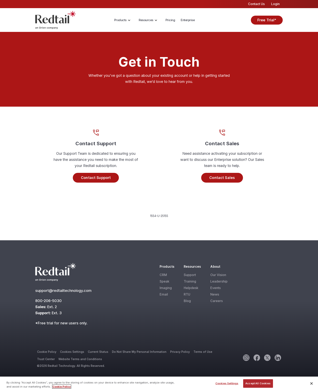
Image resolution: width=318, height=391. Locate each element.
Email (164, 294)
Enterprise (188, 20)
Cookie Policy (46, 351)
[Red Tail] (55, 20)
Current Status (98, 351)
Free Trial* (266, 20)
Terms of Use (202, 351)
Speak (164, 281)
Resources (146, 20)
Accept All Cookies (258, 383)
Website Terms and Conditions (80, 359)
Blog (187, 301)
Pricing (170, 20)
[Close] (311, 383)
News (214, 294)
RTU (187, 294)
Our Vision (218, 275)
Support (190, 275)
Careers (216, 301)
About (215, 266)
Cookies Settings (72, 351)
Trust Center (46, 359)
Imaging (166, 288)
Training (190, 281)
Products (120, 20)
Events (215, 288)
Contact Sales (222, 177)
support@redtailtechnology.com (63, 290)
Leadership (219, 281)
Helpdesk (191, 288)
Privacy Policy (180, 351)
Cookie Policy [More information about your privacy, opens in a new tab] (62, 386)
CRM (163, 275)
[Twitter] (267, 357)
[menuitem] (123, 20)
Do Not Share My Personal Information (139, 351)
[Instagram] (246, 357)
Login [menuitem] (275, 4)
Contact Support (96, 177)
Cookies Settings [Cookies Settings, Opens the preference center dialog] (226, 383)
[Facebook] (256, 357)
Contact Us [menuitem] (256, 4)
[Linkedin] (277, 357)
